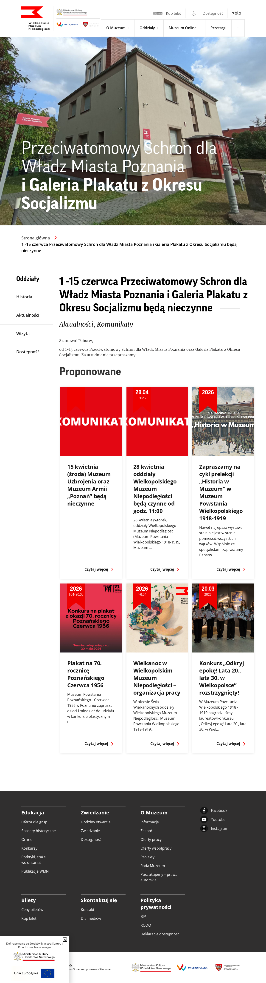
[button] (65, 939)
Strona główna (35, 238)
